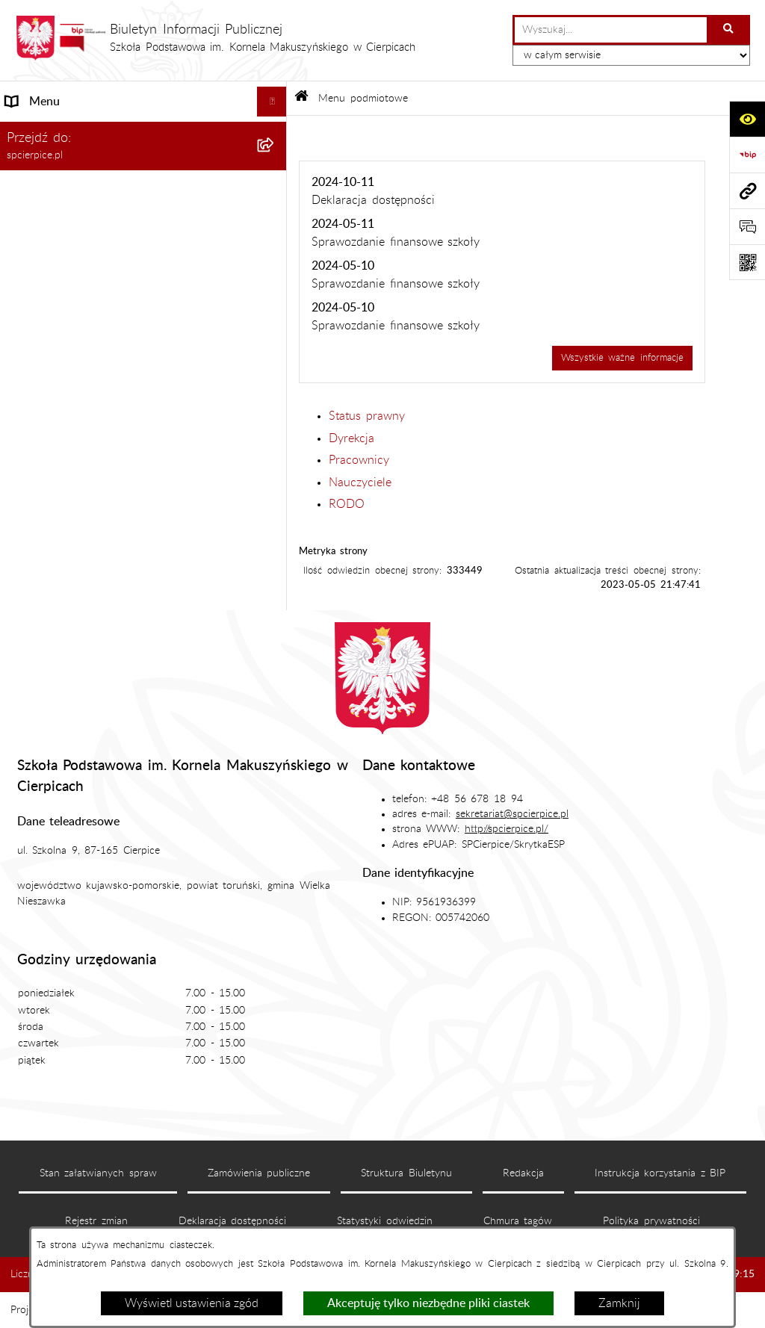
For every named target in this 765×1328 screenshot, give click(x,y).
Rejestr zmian (96, 1221)
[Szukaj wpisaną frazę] (729, 30)
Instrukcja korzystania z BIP (660, 1173)
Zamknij (619, 1303)
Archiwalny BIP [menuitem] (46, 488)
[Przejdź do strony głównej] (215, 38)
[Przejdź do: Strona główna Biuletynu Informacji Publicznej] (301, 98)
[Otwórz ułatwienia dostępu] (747, 119)
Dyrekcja (351, 438)
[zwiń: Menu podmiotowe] (275, 162)
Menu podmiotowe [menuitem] (56, 161)
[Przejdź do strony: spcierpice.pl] (747, 190)
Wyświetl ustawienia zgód (191, 1303)
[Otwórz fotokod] (747, 262)
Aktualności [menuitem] (36, 131)
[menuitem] (143, 200)
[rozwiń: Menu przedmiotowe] (275, 398)
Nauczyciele (360, 482)
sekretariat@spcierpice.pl (512, 814)
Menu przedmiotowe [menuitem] (61, 398)
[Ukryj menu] (272, 102)
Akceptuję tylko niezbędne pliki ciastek (428, 1303)
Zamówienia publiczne (259, 1173)
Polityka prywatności (651, 1221)
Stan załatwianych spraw (98, 1173)
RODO (347, 504)
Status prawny (367, 416)
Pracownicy (359, 460)
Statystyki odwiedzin (385, 1221)
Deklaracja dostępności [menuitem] (67, 458)
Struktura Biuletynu (406, 1173)
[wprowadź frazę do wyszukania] (610, 30)
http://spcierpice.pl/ (506, 829)
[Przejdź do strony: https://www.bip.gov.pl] (747, 155)
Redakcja (523, 1173)
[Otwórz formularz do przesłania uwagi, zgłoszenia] (747, 226)
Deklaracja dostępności (233, 1221)
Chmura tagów (518, 1221)
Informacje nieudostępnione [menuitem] (79, 428)
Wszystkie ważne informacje (622, 357)
